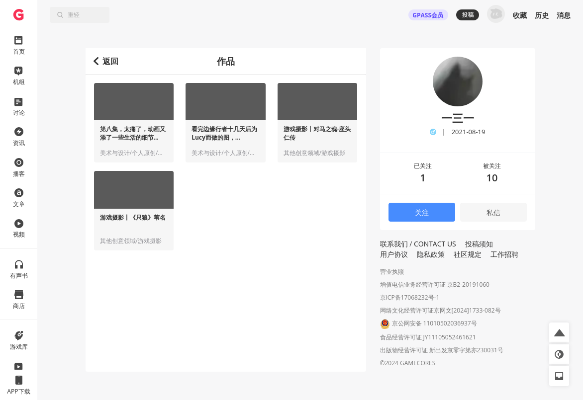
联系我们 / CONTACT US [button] (418, 243)
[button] (559, 332)
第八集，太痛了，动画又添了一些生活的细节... (133, 133)
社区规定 (468, 254)
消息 (564, 15)
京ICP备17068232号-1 (410, 297)
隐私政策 (431, 254)
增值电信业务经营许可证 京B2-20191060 (434, 284)
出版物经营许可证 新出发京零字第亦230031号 (441, 350)
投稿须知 (479, 243)
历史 (542, 15)
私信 (493, 212)
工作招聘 (504, 254)
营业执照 (392, 271)
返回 (106, 61)
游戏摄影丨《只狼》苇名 (133, 218)
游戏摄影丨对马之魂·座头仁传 (317, 133)
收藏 (520, 15)
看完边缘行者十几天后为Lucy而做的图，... (224, 133)
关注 (422, 212)
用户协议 (394, 254)
